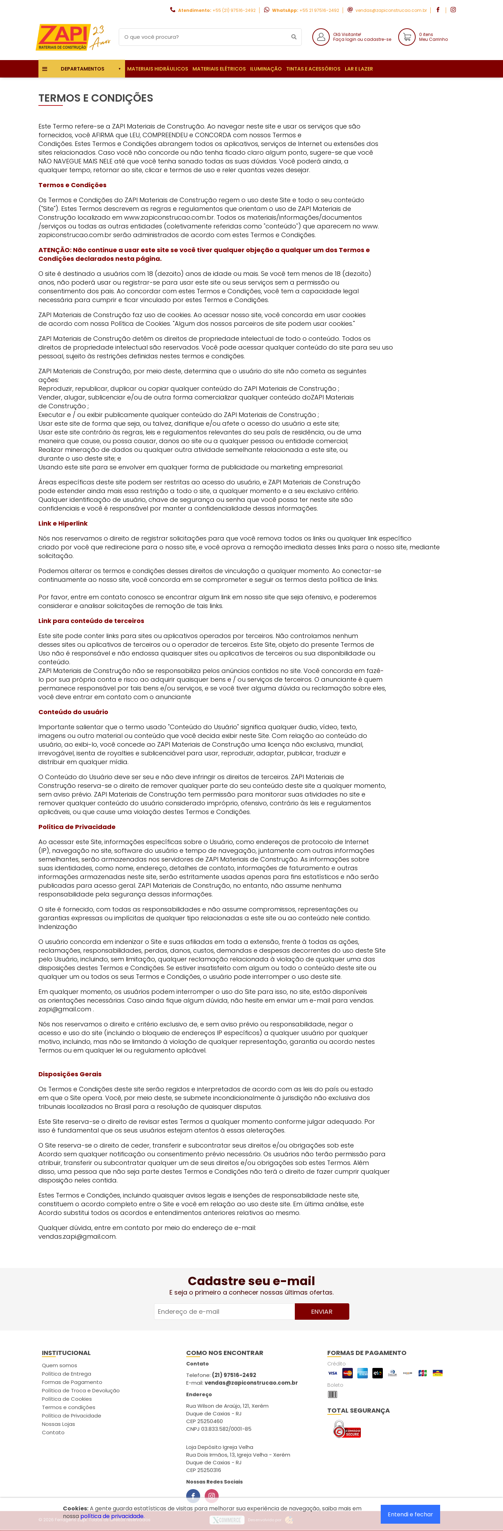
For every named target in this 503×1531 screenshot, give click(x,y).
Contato (53, 1432)
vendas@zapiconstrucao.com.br (391, 10)
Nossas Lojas (58, 1424)
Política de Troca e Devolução (81, 1390)
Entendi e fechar (410, 1514)
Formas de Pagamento (72, 1382)
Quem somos (59, 1365)
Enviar (322, 1311)
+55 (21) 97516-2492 (234, 10)
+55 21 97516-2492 (319, 10)
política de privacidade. (112, 1516)
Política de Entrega (66, 1373)
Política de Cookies (67, 1398)
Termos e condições (68, 1407)
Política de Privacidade (71, 1415)
